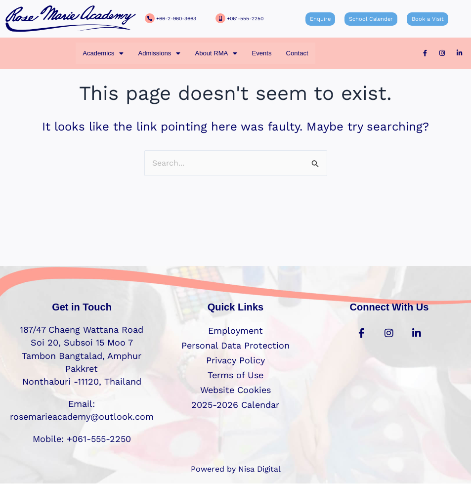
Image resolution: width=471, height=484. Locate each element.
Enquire (320, 19)
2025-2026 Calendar (235, 404)
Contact (298, 53)
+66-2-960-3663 (176, 18)
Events (262, 53)
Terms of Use (235, 375)
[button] (102, 53)
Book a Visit (427, 19)
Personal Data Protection (235, 345)
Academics (102, 53)
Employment (235, 330)
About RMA (216, 53)
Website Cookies (235, 390)
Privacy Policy (235, 360)
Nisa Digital (259, 469)
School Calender (370, 19)
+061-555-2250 (245, 18)
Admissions (159, 53)
